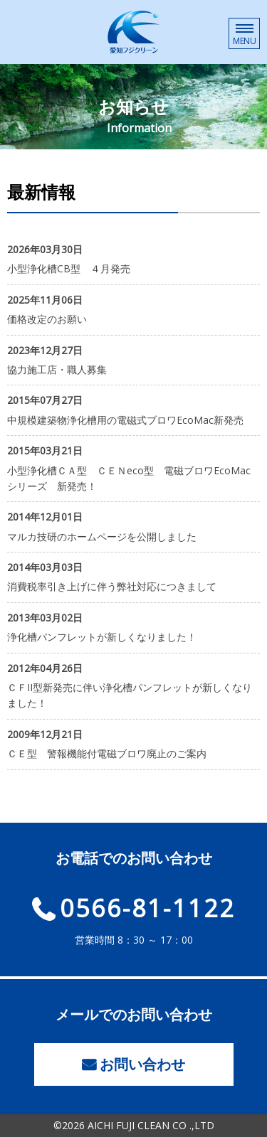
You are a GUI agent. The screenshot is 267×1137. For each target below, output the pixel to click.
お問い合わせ (142, 1064)
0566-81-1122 (147, 908)
